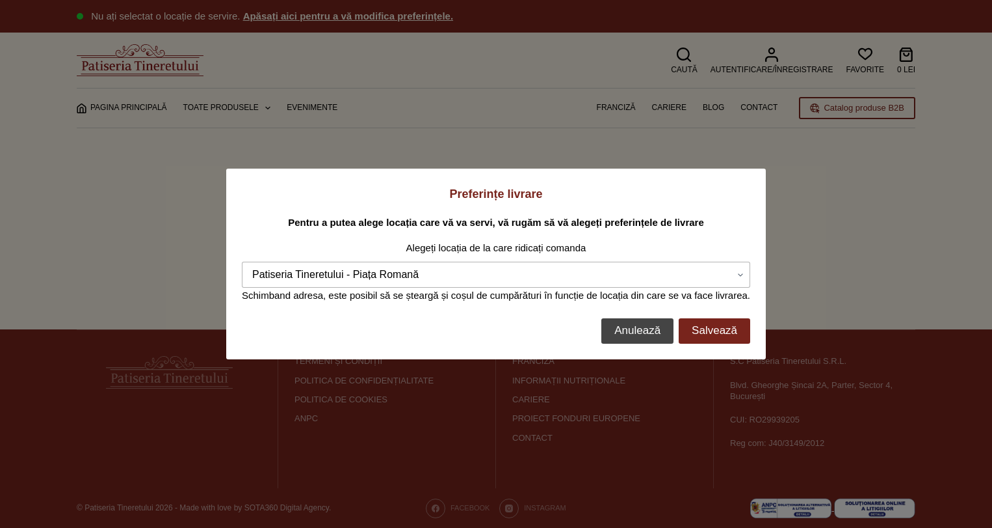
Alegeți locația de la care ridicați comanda (496, 247)
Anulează (637, 330)
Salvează (714, 330)
